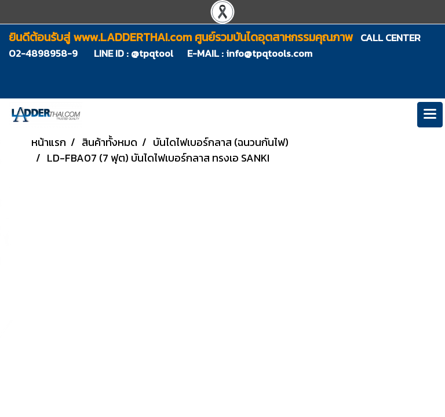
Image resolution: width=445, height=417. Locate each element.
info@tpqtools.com (269, 53)
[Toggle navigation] (430, 114)
